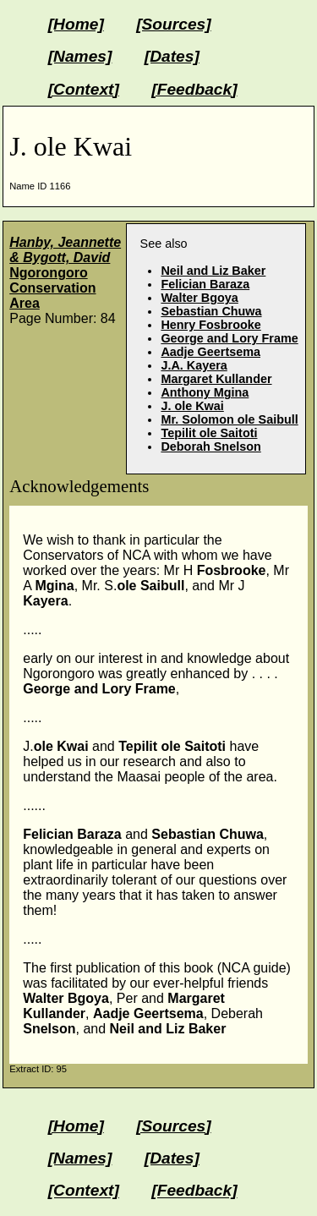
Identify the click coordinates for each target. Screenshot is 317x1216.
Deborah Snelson (210, 446)
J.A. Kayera (194, 365)
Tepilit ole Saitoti (209, 433)
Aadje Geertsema (210, 352)
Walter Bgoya (199, 297)
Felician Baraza (205, 284)
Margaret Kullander (216, 379)
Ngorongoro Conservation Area (65, 272)
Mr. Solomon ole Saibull (229, 419)
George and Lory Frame (229, 338)
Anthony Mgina (205, 392)
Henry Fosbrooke (210, 324)
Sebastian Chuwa (211, 311)
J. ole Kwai (192, 406)
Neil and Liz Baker (213, 270)
